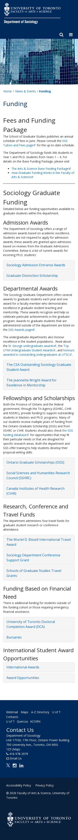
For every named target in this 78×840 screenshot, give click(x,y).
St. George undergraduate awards (32, 346)
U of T (10, 721)
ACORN (35, 721)
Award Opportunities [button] (22, 677)
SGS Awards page (21, 330)
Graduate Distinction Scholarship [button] (32, 275)
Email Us (16, 758)
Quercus (22, 721)
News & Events (25, 91)
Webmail (12, 712)
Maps (24, 712)
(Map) (16, 749)
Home (7, 91)
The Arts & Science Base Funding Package (41, 169)
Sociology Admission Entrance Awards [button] (35, 265)
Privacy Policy (44, 785)
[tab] (39, 265)
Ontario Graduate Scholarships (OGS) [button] (35, 462)
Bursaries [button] (14, 637)
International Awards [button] (22, 667)
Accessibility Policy (18, 785)
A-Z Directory (40, 712)
